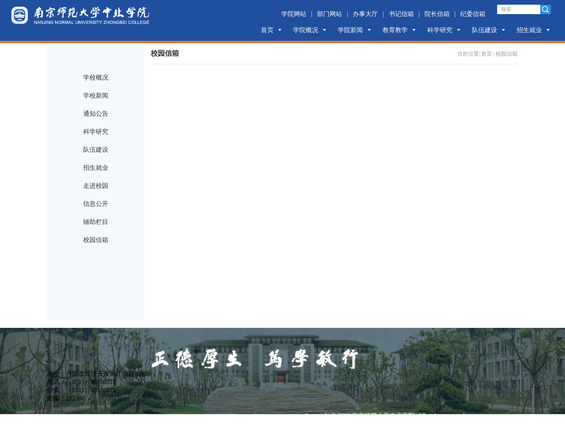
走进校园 (95, 185)
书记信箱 (401, 14)
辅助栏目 (95, 221)
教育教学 (395, 30)
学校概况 (95, 77)
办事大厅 (365, 14)
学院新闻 (350, 30)
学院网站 (293, 14)
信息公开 (95, 203)
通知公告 (95, 113)
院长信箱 (437, 14)
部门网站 (329, 14)
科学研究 (439, 30)
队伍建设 (484, 30)
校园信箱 (95, 239)
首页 (267, 30)
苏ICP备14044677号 (331, 425)
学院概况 (305, 30)
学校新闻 (95, 95)
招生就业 (529, 30)
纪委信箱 (472, 14)
